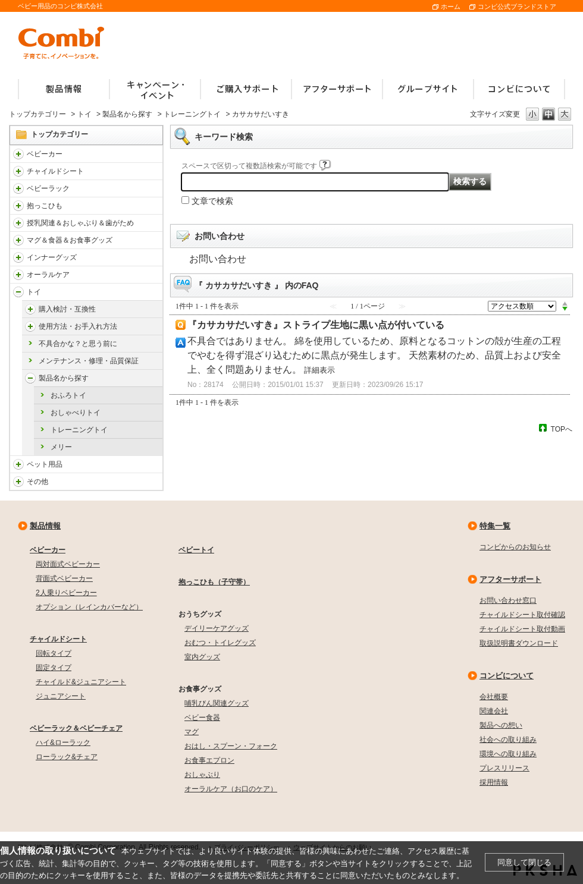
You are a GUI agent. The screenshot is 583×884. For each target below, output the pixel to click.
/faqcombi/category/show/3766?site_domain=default (18, 274)
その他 (37, 481)
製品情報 (45, 525)
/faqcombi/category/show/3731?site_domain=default (18, 205)
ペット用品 (44, 464)
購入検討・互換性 (67, 309)
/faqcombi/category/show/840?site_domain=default (18, 154)
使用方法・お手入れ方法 (78, 326)
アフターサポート (510, 579)
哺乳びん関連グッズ (216, 703)
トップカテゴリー (37, 114)
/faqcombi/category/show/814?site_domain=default (18, 223)
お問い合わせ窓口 (508, 600)
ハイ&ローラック (63, 742)
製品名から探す (127, 114)
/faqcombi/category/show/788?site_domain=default (18, 171)
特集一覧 (494, 525)
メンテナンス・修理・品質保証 (89, 361)
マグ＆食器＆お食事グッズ (69, 240)
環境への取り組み (508, 754)
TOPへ (561, 429)
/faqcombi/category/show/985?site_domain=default (18, 481)
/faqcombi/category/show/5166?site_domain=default (30, 309)
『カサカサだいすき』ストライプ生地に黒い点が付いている (315, 325)
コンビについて (506, 675)
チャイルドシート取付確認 (522, 615)
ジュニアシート (61, 696)
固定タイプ (53, 667)
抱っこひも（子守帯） (214, 582)
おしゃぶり (202, 774)
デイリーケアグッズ (216, 628)
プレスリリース (504, 768)
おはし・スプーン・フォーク (230, 746)
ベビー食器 (202, 717)
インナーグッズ (52, 257)
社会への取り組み (508, 739)
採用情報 (493, 782)
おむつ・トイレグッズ (220, 642)
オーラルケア (48, 274)
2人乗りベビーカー (66, 593)
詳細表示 (319, 370)
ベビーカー (44, 154)
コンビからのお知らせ (515, 547)
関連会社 (493, 711)
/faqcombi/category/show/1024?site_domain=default (18, 464)
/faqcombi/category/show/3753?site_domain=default (18, 240)
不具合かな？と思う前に (78, 343)
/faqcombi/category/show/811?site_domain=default (18, 292)
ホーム (450, 6)
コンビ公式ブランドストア (517, 6)
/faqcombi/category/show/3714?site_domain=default (18, 188)
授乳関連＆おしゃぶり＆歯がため (80, 223)
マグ (191, 732)
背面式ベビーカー (64, 578)
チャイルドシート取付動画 (522, 629)
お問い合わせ (217, 259)
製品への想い (500, 725)
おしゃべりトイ (76, 412)
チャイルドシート (55, 171)
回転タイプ (53, 653)
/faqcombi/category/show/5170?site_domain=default (30, 378)
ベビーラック (48, 188)
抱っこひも (44, 206)
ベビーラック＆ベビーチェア (76, 728)
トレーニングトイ (192, 114)
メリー (61, 447)
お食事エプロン (209, 760)
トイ (84, 114)
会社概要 (493, 697)
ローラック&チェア (67, 757)
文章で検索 (212, 201)
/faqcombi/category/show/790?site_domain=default (18, 257)
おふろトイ (68, 395)
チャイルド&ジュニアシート (81, 682)
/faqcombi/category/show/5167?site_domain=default (30, 326)
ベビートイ (196, 550)
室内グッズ (202, 657)
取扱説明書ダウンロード (518, 643)
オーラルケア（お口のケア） (230, 789)
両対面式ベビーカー (68, 564)
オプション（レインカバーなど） (89, 607)
